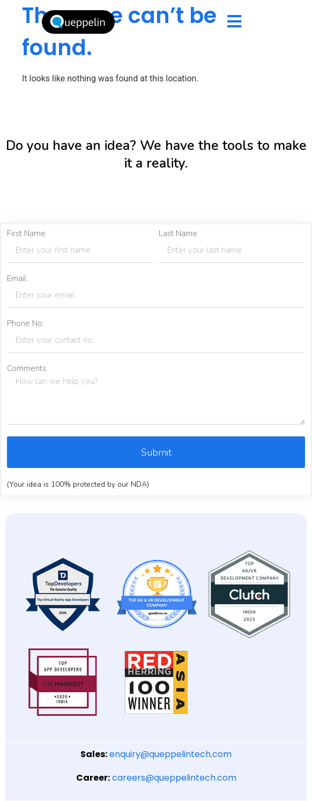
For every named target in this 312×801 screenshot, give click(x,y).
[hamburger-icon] (234, 22)
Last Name (178, 234)
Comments (26, 369)
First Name (26, 234)
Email (16, 279)
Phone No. (25, 324)
